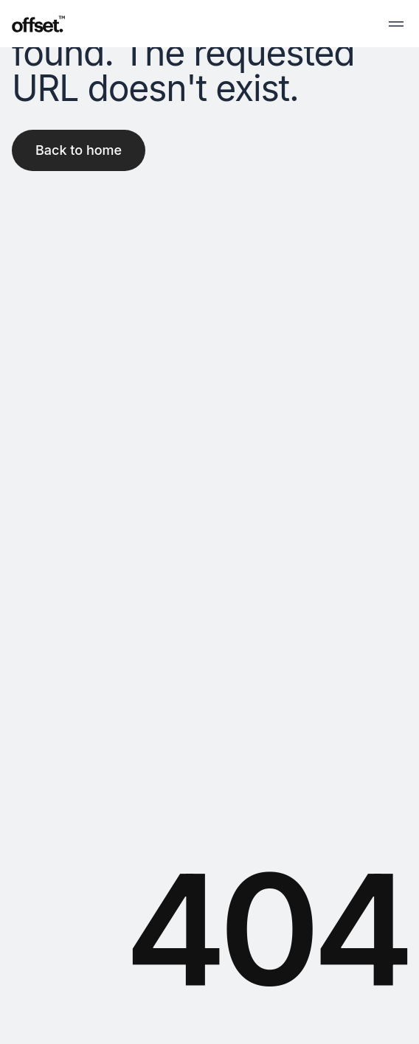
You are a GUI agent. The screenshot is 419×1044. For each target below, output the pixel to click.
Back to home (78, 150)
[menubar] (396, 24)
